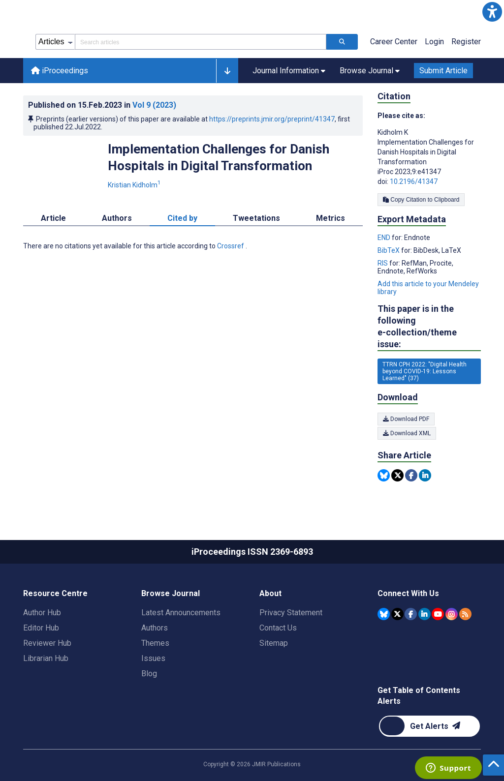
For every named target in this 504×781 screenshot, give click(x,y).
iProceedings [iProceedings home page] (59, 70)
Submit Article (443, 70)
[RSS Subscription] (465, 614)
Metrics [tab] (330, 218)
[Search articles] (342, 42)
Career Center (393, 41)
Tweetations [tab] (256, 218)
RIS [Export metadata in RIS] (383, 263)
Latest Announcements (180, 612)
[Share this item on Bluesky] (384, 475)
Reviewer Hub (47, 643)
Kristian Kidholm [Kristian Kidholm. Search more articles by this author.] (135, 185)
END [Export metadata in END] (385, 237)
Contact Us (278, 627)
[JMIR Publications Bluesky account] (384, 614)
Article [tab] (53, 218)
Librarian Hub (45, 658)
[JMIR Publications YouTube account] (438, 614)
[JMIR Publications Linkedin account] (424, 614)
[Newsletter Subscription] (429, 726)
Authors (154, 627)
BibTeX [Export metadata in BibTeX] (389, 250)
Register (466, 41)
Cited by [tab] (182, 218)
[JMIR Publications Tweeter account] (397, 614)
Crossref (231, 246)
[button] (492, 12)
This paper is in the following (429, 326)
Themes (155, 643)
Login (434, 41)
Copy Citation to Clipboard (421, 199)
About (270, 593)
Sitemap (273, 643)
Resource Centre (55, 593)
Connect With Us (408, 593)
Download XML (407, 433)
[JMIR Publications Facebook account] (411, 614)
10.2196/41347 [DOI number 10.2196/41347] (414, 181)
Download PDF (406, 419)
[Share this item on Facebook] (411, 475)
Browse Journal (170, 593)
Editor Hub (41, 627)
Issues (153, 658)
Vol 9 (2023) (154, 105)
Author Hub (42, 612)
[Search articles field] (200, 42)
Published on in (102, 105)
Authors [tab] (117, 218)
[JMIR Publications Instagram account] (451, 614)
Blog (149, 673)
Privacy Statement (290, 612)
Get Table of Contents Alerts (419, 696)
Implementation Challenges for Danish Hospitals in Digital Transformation (218, 157)
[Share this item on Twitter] (397, 475)
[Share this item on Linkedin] (425, 475)
